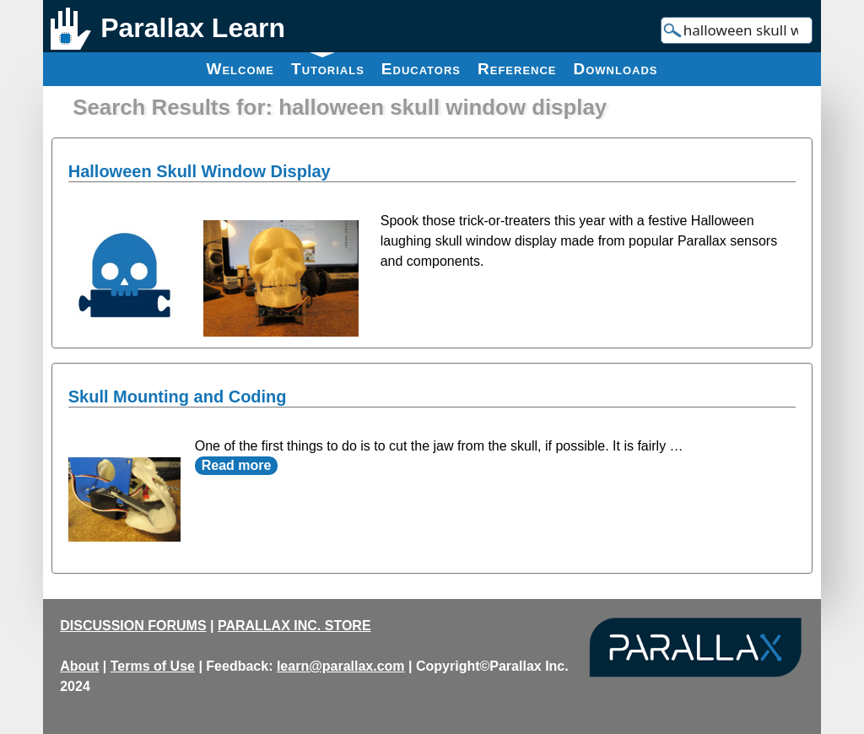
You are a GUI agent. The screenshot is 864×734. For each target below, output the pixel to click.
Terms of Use (153, 666)
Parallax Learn (192, 28)
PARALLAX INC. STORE (294, 625)
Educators (421, 69)
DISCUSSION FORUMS (133, 625)
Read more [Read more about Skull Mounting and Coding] (237, 465)
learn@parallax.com (341, 666)
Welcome (240, 69)
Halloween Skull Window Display (199, 171)
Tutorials (327, 65)
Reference (517, 69)
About (79, 666)
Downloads (616, 69)
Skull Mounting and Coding (177, 396)
